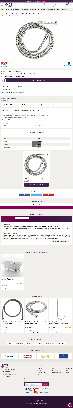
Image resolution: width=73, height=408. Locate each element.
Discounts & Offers (41, 372)
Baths (28, 343)
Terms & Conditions (56, 372)
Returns (68, 372)
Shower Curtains (50, 343)
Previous (1, 1)
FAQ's (67, 370)
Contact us (69, 368)
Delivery (54, 368)
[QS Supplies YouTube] (42, 400)
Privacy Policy (55, 370)
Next (71, 1)
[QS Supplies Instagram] (38, 400)
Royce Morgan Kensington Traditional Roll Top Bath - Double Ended (12, 278)
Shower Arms (61, 343)
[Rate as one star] (38, 205)
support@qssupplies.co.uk (8, 374)
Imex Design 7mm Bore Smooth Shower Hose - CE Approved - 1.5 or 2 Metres (59, 322)
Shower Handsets (38, 343)
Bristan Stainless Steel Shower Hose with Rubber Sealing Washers (36, 322)
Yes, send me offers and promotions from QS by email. (37, 380)
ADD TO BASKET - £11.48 (38, 80)
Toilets (10, 343)
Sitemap (39, 374)
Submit (45, 384)
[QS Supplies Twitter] (35, 400)
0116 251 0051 (5, 376)
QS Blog (39, 370)
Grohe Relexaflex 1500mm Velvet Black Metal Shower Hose (12, 322)
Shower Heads (19, 343)
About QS (39, 368)
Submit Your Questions (8, 218)
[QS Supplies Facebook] (31, 400)
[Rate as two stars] (38, 205)
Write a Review (36, 207)
